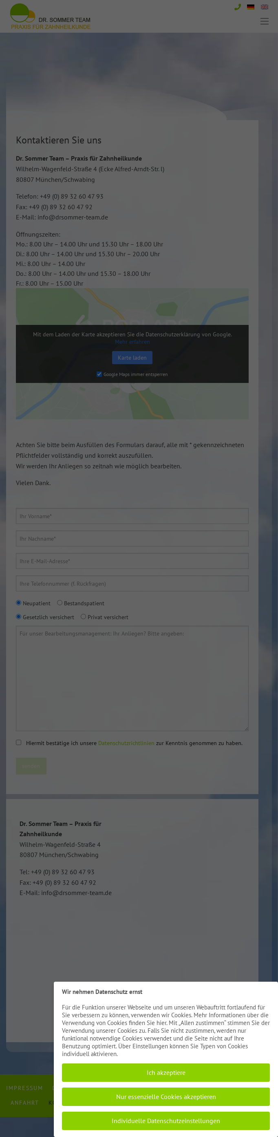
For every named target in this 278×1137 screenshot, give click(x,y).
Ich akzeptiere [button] (166, 1072)
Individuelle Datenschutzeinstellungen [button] (166, 1121)
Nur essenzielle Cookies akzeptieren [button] (166, 1096)
